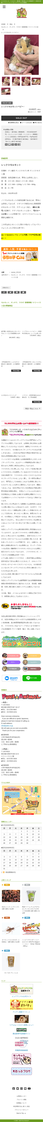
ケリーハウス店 (33, 27)
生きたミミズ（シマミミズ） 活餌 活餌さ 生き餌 (11, 908)
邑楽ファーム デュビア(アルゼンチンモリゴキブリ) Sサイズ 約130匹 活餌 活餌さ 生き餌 (31, 910)
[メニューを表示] (4, 7)
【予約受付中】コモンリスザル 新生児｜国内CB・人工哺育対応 (31, 364)
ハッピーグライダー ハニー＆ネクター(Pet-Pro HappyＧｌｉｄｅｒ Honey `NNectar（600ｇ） (31, 943)
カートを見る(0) (27, 122)
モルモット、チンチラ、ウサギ (11, 27)
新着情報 (24, 27)
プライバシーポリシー (21, 1110)
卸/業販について (21, 1103)
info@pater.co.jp (7, 726)
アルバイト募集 (21, 1099)
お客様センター (21, 1096)
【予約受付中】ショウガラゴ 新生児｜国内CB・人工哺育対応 (10, 364)
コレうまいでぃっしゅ (11, 973)
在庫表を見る (14, 122)
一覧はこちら (33, 408)
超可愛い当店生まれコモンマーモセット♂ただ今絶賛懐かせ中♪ (11, 333)
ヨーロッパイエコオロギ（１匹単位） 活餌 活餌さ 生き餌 (11, 941)
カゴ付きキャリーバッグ (8, 395)
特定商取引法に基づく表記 (21, 1106)
